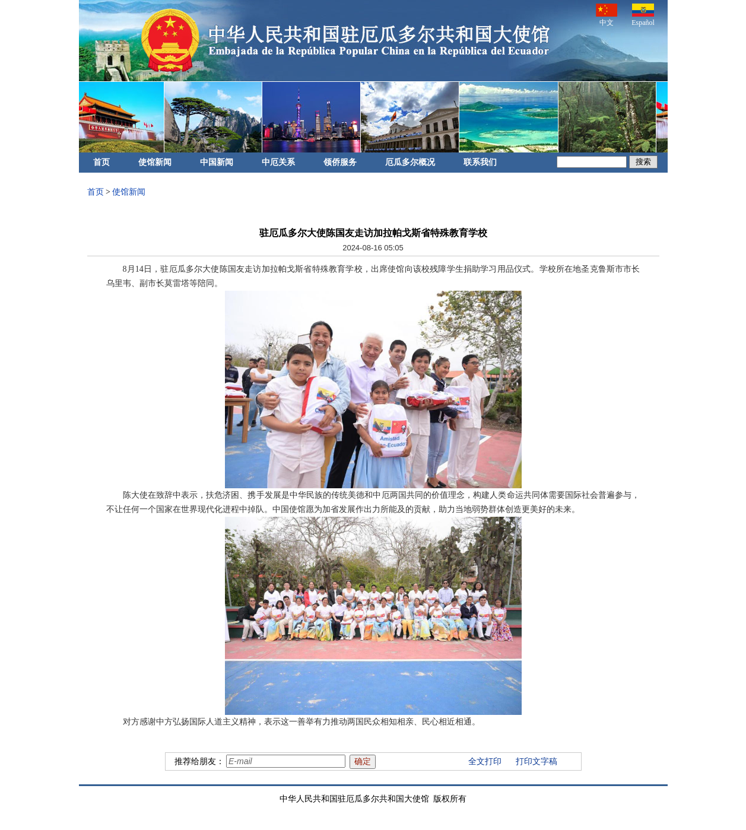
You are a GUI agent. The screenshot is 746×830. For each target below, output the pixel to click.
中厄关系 (278, 162)
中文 (606, 15)
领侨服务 (340, 162)
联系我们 (480, 162)
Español (643, 15)
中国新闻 (216, 162)
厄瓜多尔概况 (410, 162)
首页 (101, 162)
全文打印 (484, 761)
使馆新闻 (155, 162)
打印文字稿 (536, 761)
